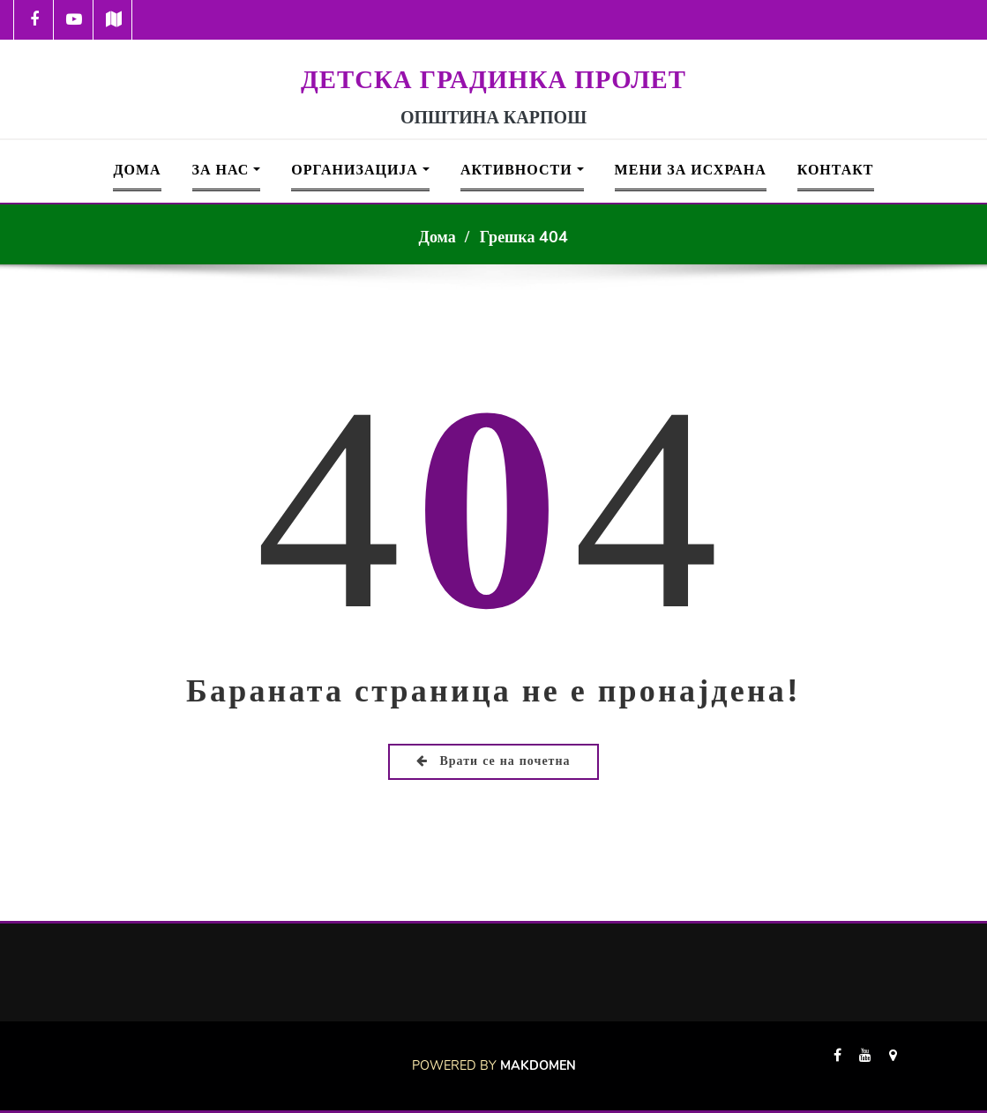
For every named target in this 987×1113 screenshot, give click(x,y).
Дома (137, 170)
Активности (522, 170)
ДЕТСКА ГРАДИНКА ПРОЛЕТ (493, 79)
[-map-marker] (893, 1065)
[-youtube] (865, 1065)
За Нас (226, 170)
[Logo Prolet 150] (494, 51)
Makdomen (538, 1065)
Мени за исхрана (690, 170)
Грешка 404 (524, 237)
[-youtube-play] (73, 20)
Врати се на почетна (493, 761)
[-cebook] (34, 20)
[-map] (113, 20)
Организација (360, 170)
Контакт (835, 170)
